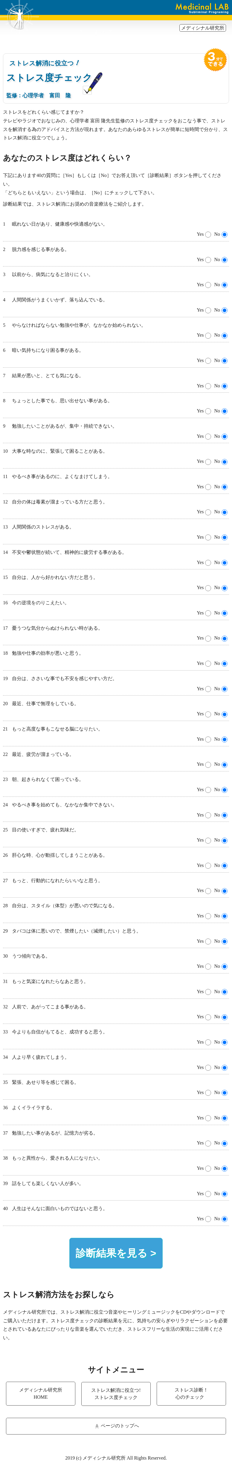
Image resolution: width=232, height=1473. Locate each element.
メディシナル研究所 (202, 27)
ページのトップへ (116, 1426)
